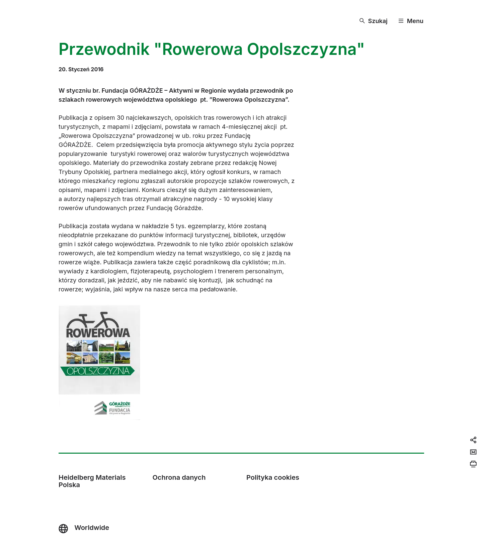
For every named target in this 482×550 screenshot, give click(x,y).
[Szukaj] (373, 20)
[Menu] (410, 20)
